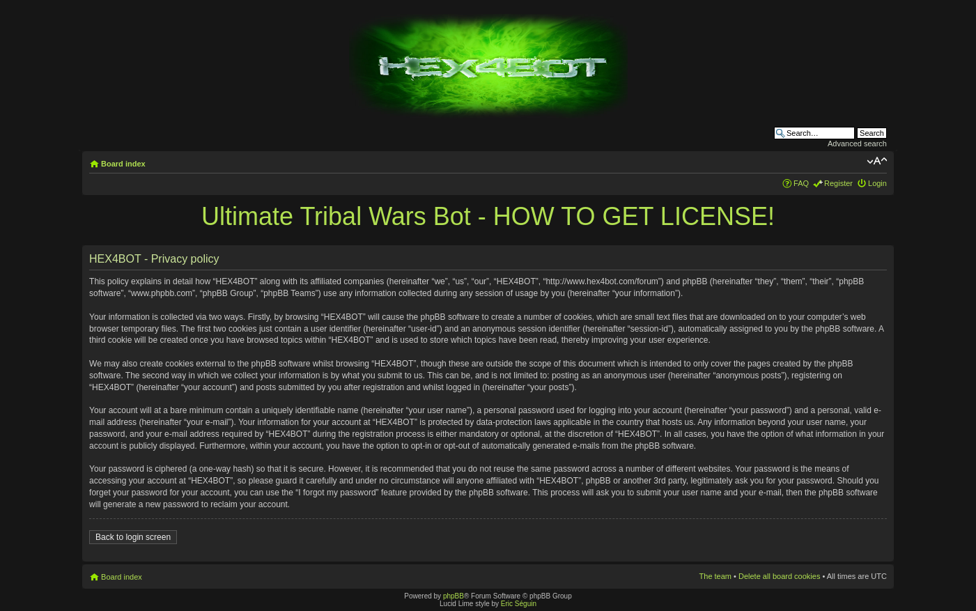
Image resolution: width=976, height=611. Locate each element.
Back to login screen (133, 537)
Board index (123, 164)
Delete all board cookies (779, 576)
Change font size (877, 161)
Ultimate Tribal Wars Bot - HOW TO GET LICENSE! (488, 216)
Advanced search (857, 143)
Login (877, 183)
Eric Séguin (518, 604)
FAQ (801, 183)
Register (838, 183)
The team (715, 576)
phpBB (453, 596)
